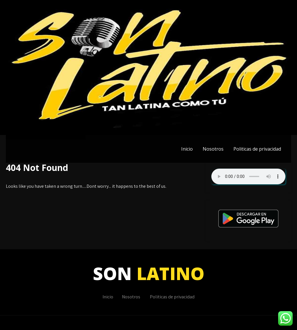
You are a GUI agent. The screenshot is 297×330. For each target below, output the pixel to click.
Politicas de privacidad (257, 149)
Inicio (187, 149)
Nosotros (213, 149)
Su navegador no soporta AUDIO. (248, 176)
